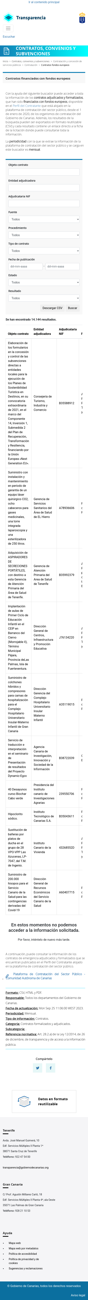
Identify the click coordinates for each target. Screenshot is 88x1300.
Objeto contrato (18, 165)
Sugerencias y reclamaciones (26, 1268)
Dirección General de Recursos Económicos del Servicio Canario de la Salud (42, 892)
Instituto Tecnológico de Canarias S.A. (44, 816)
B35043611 (66, 816)
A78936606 (66, 508)
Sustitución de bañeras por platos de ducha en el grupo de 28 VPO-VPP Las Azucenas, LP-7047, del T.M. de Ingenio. (17, 847)
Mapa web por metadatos (23, 1248)
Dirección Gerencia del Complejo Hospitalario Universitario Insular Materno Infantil (42, 704)
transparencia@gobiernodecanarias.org (26, 1167)
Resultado (14, 291)
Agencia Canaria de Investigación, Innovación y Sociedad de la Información (43, 758)
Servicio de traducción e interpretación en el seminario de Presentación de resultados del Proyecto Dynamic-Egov (18, 758)
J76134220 (66, 637)
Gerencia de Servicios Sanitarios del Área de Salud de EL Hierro (43, 508)
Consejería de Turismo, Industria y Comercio (43, 403)
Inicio (5, 61)
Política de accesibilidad (23, 1253)
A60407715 (66, 892)
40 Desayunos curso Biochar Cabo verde (17, 794)
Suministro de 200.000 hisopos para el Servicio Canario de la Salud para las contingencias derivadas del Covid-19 (18, 892)
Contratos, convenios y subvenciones (30, 61)
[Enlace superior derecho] (82, 17)
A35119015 (66, 704)
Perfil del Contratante (27, 106)
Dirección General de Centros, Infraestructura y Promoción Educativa (43, 637)
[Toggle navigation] (8, 28)
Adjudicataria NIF (19, 196)
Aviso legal (78, 1295)
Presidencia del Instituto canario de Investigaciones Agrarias (44, 794)
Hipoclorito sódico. (15, 816)
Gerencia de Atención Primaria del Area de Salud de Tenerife (43, 575)
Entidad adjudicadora (21, 180)
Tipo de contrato (18, 243)
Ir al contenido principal (43, 2)
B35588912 (66, 403)
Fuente (12, 212)
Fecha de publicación (21, 259)
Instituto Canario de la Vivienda (42, 847)
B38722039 (66, 758)
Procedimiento (17, 228)
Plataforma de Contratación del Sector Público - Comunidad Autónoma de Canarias (45, 976)
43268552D (66, 847)
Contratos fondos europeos (55, 64)
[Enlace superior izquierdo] (24, 17)
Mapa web (15, 1243)
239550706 (66, 794)
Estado (12, 275)
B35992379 (66, 575)
